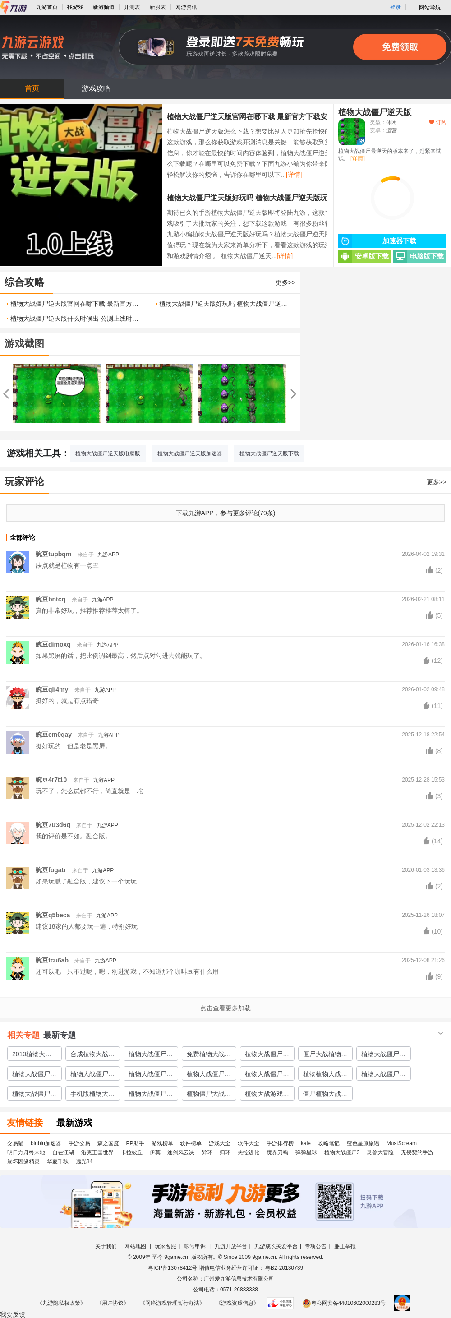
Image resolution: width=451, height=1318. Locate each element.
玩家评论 (24, 481)
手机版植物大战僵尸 (92, 1095)
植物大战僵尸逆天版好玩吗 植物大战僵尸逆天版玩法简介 (258, 198)
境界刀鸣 (277, 1152)
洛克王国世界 (97, 1152)
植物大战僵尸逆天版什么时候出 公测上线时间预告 (76, 318)
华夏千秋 (58, 1161)
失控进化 (248, 1152)
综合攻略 (24, 282)
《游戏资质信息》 (237, 1303)
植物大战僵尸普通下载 (267, 1055)
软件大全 (248, 1143)
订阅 (437, 122)
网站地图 (135, 1246)
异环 (207, 1152)
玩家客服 (165, 1246)
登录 (395, 7)
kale (306, 1143)
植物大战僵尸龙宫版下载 (151, 1055)
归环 (225, 1152)
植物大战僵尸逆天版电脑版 (107, 453)
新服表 (158, 7)
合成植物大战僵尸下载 (92, 1055)
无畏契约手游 (417, 1152)
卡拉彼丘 (132, 1152)
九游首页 (47, 7)
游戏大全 (219, 1143)
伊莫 (155, 1152)
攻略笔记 (329, 1143)
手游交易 (79, 1143)
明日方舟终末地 (26, 1152)
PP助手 (135, 1143)
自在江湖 (63, 1152)
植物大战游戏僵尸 (267, 1095)
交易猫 (15, 1143)
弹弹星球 (306, 1152)
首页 (32, 88)
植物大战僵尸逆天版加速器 (189, 453)
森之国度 (108, 1143)
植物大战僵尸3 (342, 1152)
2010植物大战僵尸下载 (31, 1055)
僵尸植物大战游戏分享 (325, 1095)
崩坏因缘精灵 (23, 1161)
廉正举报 (345, 1246)
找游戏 (75, 7)
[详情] (294, 174)
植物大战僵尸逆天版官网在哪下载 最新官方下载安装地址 (258, 116)
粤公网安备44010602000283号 (344, 1303)
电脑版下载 (418, 256)
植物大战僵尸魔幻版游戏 (209, 1075)
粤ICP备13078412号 (172, 1268)
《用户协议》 (113, 1303)
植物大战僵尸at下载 (33, 1075)
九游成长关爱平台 (276, 1246)
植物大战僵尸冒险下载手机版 (151, 1075)
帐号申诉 (195, 1246)
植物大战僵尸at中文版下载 (150, 1095)
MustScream (402, 1143)
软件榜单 (191, 1143)
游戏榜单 (162, 1143)
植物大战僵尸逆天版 (374, 112)
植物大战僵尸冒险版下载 (92, 1075)
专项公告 (316, 1246)
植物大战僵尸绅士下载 (383, 1055)
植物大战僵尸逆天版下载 (269, 453)
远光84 (84, 1161)
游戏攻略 (96, 88)
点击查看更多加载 (225, 1008)
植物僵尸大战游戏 (209, 1095)
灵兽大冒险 (380, 1152)
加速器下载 (377, 241)
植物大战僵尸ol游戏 (266, 1075)
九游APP (108, 554)
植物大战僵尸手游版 (34, 1095)
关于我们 (106, 1246)
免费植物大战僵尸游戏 (209, 1055)
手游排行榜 (280, 1143)
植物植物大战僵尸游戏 (325, 1075)
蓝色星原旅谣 (363, 1143)
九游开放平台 (231, 1246)
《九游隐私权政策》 (61, 1303)
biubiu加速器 (46, 1143)
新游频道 (104, 7)
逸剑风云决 (180, 1152)
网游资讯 (186, 7)
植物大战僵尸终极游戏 (383, 1075)
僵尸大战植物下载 (325, 1055)
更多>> (285, 282)
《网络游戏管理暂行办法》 (172, 1303)
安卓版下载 (363, 256)
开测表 (132, 7)
